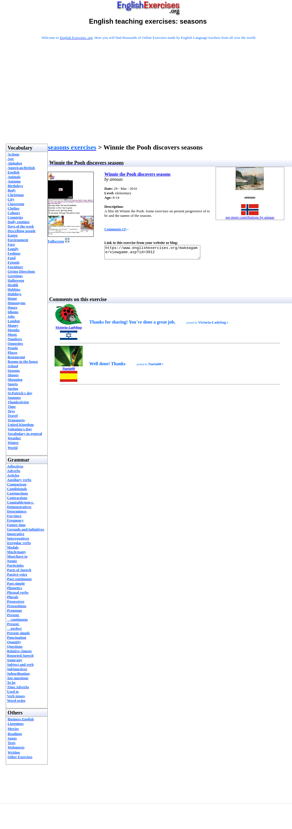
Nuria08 (68, 371)
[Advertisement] (149, 99)
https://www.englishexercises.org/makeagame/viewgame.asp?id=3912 (158, 253)
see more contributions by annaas (250, 217)
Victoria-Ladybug (68, 330)
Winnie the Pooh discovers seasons (137, 174)
